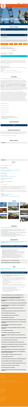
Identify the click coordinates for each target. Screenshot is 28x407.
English (6, 118)
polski (8, 194)
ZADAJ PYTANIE (10, 53)
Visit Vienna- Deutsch (16, 196)
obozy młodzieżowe (3, 391)
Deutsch (10, 194)
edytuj (25, 29)
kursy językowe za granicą (4, 389)
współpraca (2, 392)
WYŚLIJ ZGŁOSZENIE (3, 53)
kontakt (1, 393)
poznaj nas (2, 388)
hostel (14, 125)
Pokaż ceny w (14, 50)
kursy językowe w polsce (3, 390)
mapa (6, 174)
